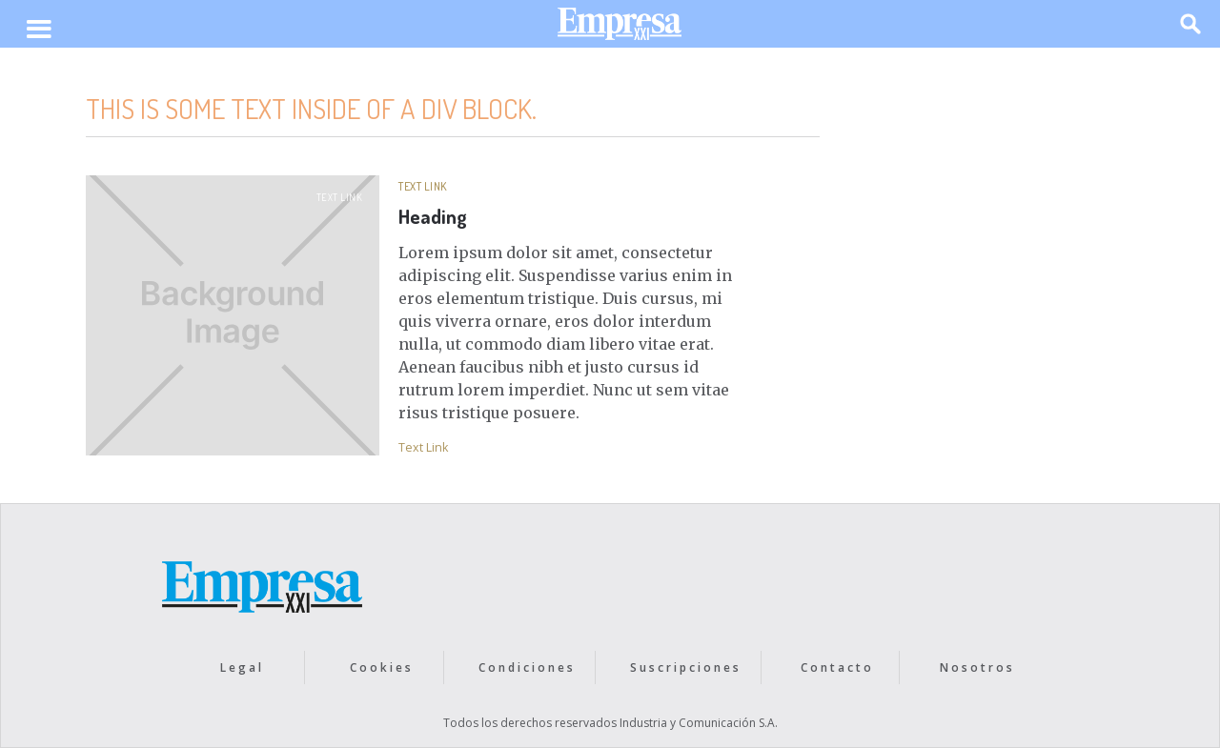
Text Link (339, 197)
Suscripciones (686, 667)
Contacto (837, 667)
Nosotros (977, 667)
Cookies (382, 667)
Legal (242, 667)
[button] (38, 30)
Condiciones (527, 667)
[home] (619, 28)
